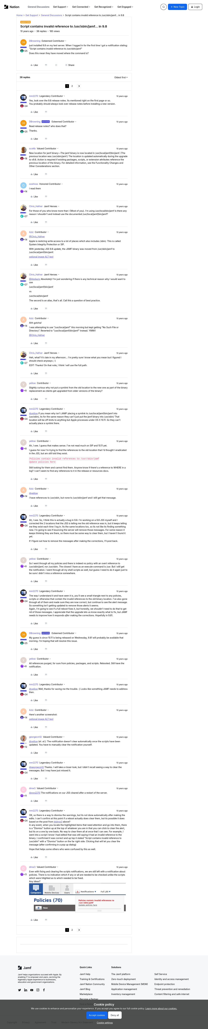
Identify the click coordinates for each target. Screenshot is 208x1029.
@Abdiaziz (34, 279)
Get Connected (81, 6)
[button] (177, 7)
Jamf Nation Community (92, 984)
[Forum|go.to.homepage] (11, 7)
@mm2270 (34, 792)
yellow (32, 383)
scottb (32, 148)
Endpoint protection (165, 984)
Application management (124, 989)
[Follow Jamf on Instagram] (37, 990)
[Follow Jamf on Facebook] (44, 990)
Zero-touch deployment (123, 979)
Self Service (161, 974)
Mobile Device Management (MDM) (129, 984)
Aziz (31, 232)
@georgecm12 (36, 767)
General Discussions (38, 6)
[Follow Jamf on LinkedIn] (25, 990)
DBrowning (34, 41)
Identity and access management (172, 979)
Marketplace (86, 994)
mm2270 (33, 96)
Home (19, 15)
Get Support (60, 6)
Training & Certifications (92, 979)
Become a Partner (89, 999)
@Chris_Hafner (37, 236)
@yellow (33, 413)
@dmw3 (58, 821)
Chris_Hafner (36, 206)
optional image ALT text (41, 256)
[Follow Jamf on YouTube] (31, 990)
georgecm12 (35, 737)
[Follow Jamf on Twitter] (19, 990)
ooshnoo (33, 184)
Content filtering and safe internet (172, 994)
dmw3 (32, 788)
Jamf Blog (85, 989)
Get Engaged (125, 6)
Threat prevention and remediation (172, 989)
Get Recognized (104, 6)
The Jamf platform (120, 974)
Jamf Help (85, 974)
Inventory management (123, 994)
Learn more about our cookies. (161, 1008)
